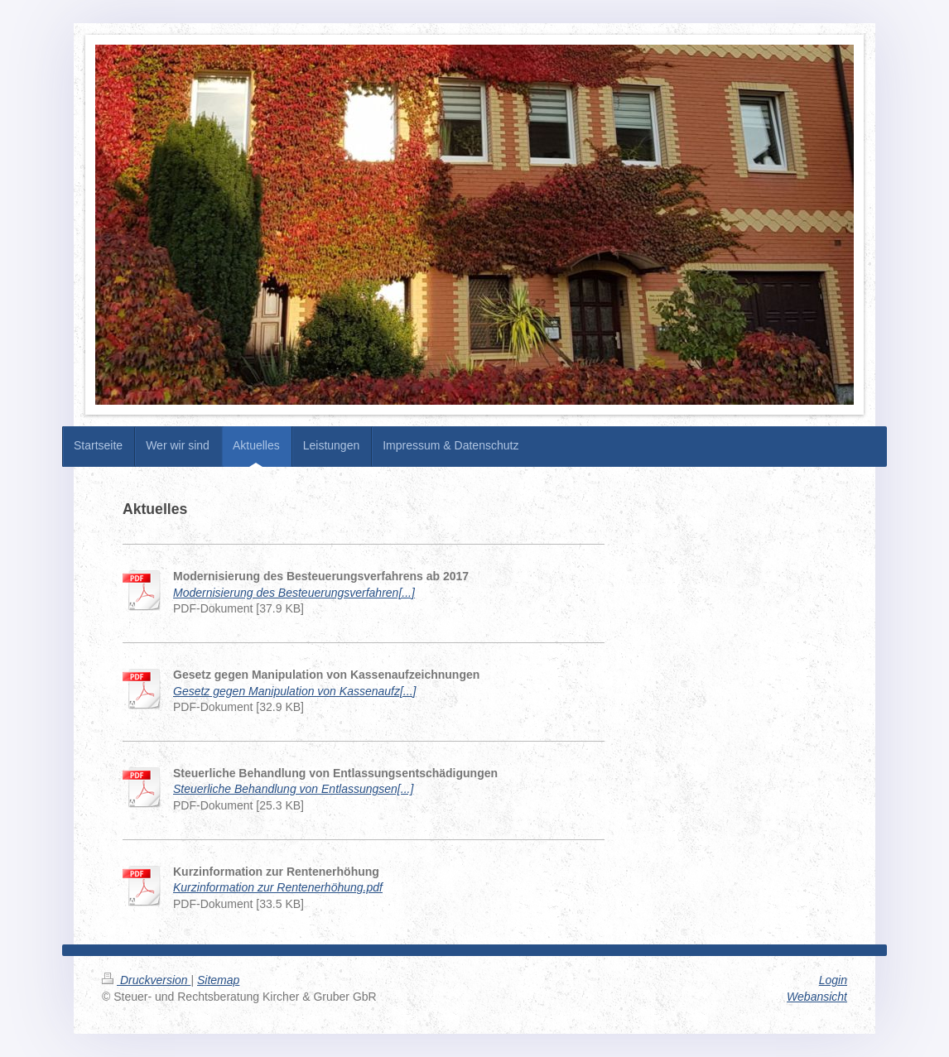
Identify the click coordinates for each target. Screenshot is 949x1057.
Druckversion (146, 980)
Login (833, 980)
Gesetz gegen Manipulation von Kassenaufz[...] (294, 691)
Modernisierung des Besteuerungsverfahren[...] (294, 592)
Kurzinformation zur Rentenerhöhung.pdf (278, 887)
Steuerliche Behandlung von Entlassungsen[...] (293, 788)
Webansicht (817, 996)
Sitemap (218, 980)
